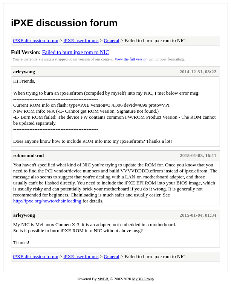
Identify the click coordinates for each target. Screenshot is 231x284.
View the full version (131, 59)
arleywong (24, 71)
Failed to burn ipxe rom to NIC (75, 52)
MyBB (103, 279)
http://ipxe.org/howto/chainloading (47, 201)
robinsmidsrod (28, 155)
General (111, 40)
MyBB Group (142, 279)
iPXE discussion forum (64, 23)
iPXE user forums (80, 40)
